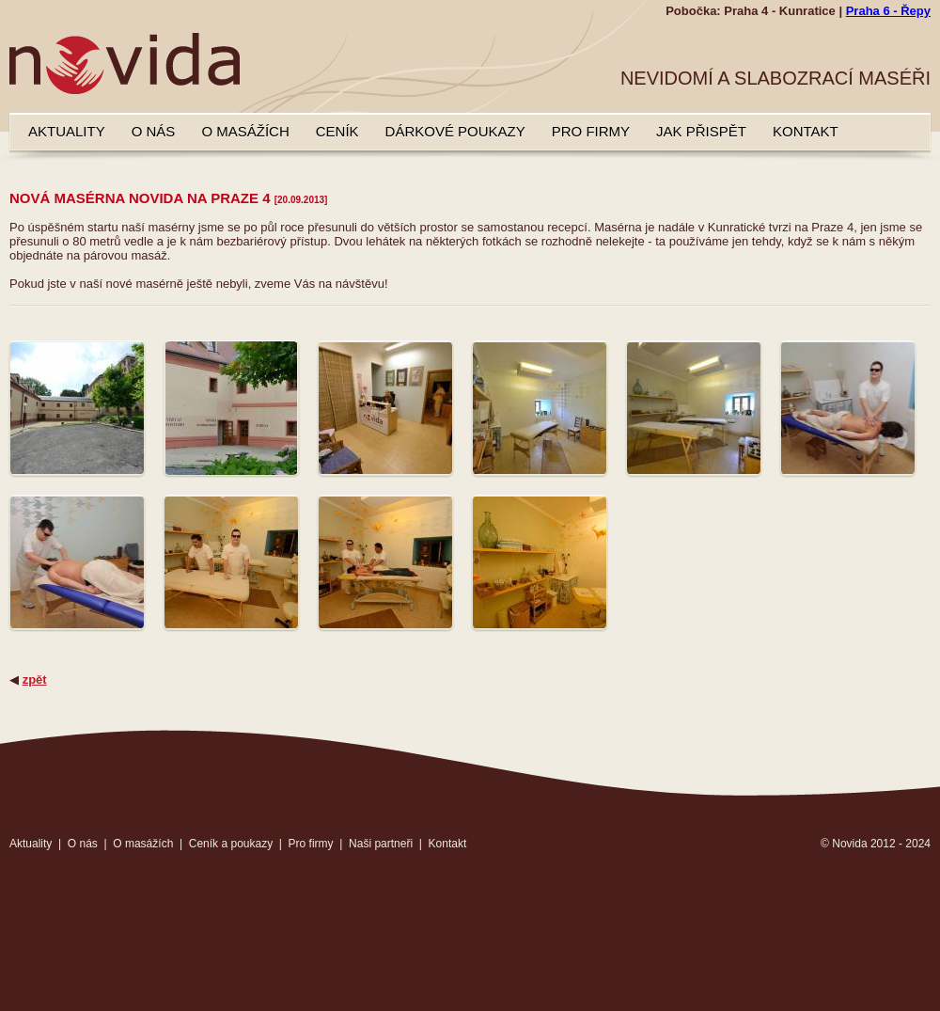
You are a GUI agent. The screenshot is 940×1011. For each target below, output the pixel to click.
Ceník (337, 131)
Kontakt (805, 131)
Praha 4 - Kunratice (780, 11)
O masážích (245, 131)
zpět (35, 679)
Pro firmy (591, 131)
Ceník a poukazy (231, 843)
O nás (154, 131)
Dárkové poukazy (455, 131)
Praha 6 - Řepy (888, 11)
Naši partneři (381, 843)
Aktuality (66, 131)
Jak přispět (701, 131)
